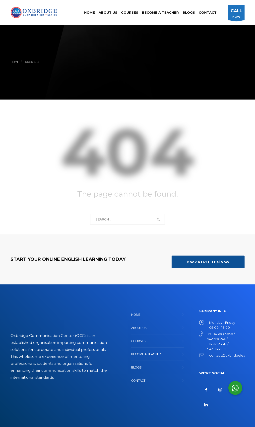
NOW (236, 13)
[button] (235, 388)
